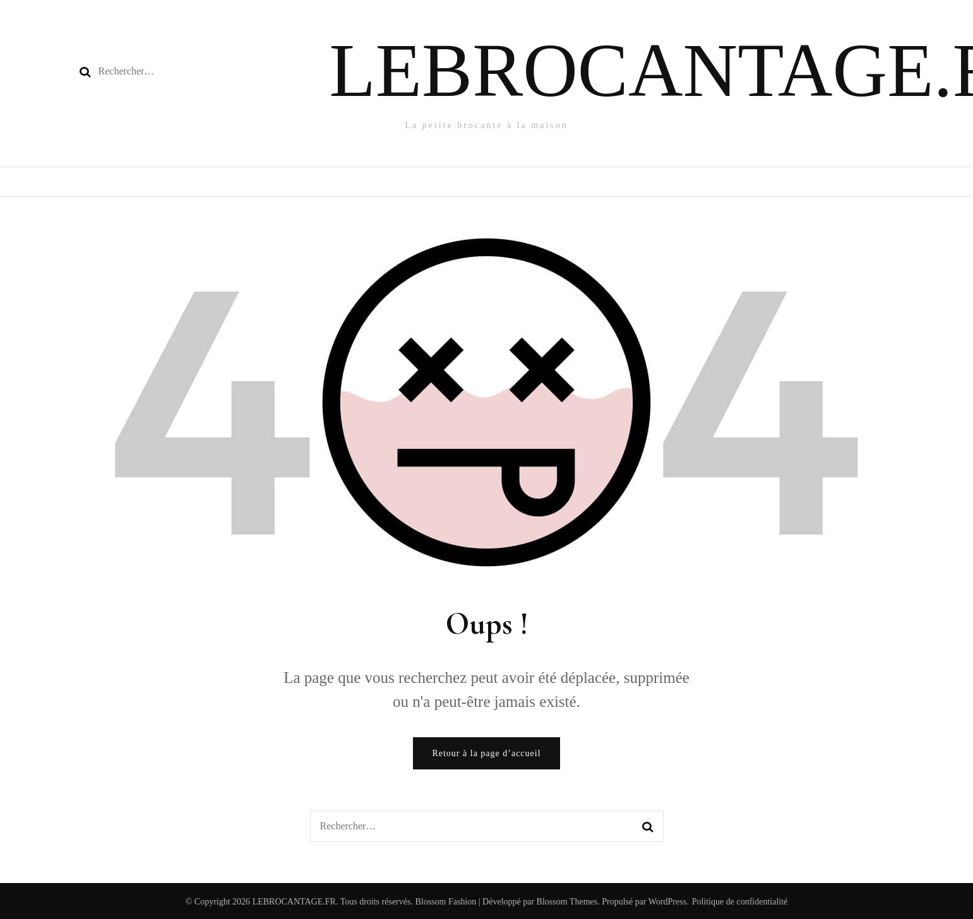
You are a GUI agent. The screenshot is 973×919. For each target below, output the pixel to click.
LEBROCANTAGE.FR (294, 901)
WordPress (667, 901)
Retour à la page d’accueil (486, 753)
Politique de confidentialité (740, 901)
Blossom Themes (565, 901)
